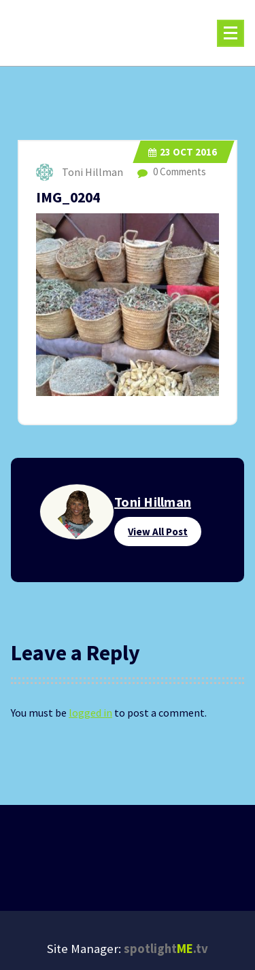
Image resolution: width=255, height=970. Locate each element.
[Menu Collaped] (230, 33)
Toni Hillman (152, 501)
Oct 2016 (182, 151)
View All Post (158, 531)
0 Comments (171, 171)
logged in (90, 712)
